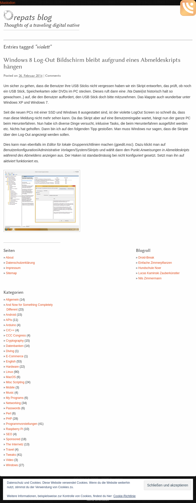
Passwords (13, 408)
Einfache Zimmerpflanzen (155, 262)
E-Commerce (14, 356)
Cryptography (15, 340)
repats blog (32, 17)
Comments (53, 76)
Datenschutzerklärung (20, 262)
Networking (13, 403)
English (11, 361)
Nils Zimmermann (150, 278)
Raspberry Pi (14, 429)
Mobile (10, 387)
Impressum (13, 268)
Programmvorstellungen (21, 424)
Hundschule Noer (149, 268)
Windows (12, 465)
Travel (10, 449)
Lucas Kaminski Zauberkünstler (159, 273)
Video (9, 460)
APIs (9, 320)
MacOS (11, 377)
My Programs (14, 398)
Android (11, 314)
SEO (9, 434)
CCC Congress (16, 335)
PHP (9, 418)
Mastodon (7, 3)
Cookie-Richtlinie (124, 496)
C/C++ (10, 330)
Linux (9, 372)
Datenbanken (14, 346)
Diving (10, 351)
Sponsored (13, 439)
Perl (8, 413)
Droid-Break (146, 257)
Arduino (11, 325)
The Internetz (14, 444)
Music (10, 392)
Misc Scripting (15, 382)
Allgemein (12, 299)
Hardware (12, 366)
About (9, 257)
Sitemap (11, 273)
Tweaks (11, 454)
